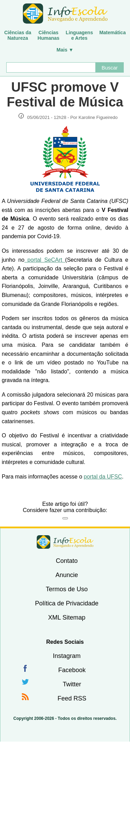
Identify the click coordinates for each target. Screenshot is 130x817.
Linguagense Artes (79, 35)
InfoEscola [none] (65, 542)
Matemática (112, 32)
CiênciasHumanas (48, 35)
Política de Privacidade (66, 603)
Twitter (72, 684)
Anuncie (66, 575)
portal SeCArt (45, 260)
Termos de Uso (67, 589)
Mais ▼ (65, 50)
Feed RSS (72, 698)
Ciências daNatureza (17, 35)
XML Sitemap (66, 617)
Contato (67, 560)
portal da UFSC (103, 477)
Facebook (72, 670)
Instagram (66, 655)
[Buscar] (51, 67)
